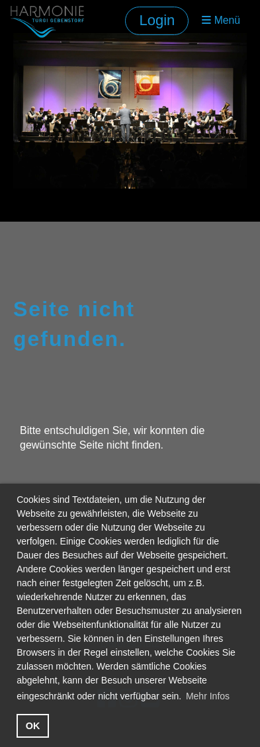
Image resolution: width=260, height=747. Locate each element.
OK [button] (33, 726)
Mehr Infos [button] (208, 696)
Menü (221, 20)
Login (157, 20)
